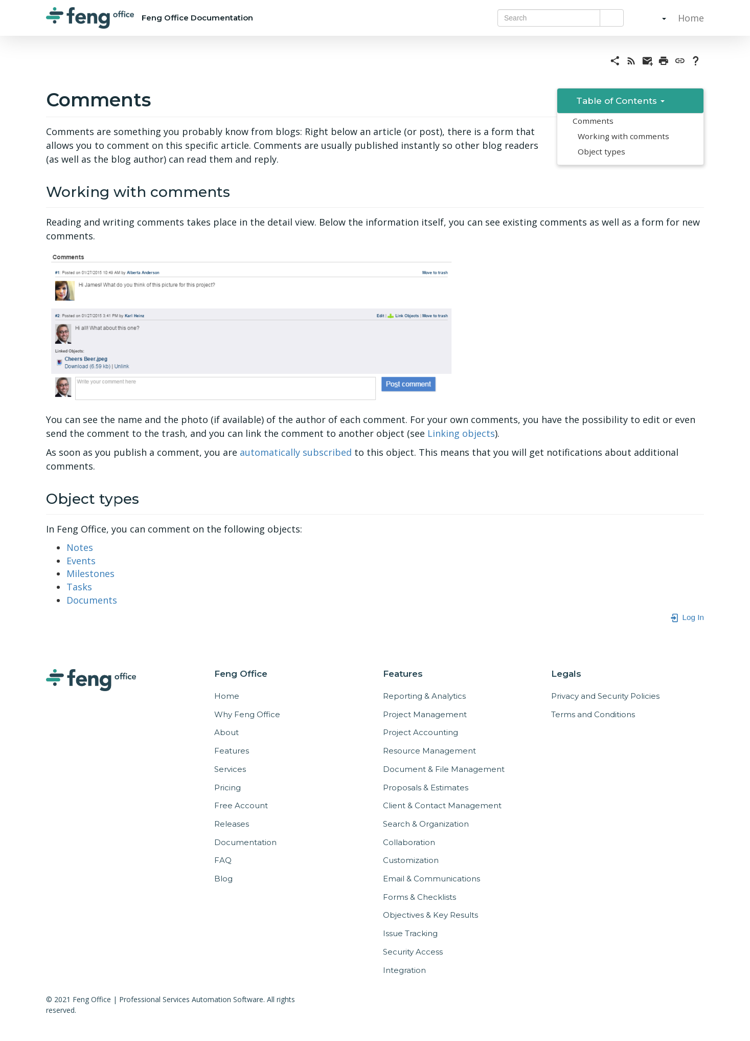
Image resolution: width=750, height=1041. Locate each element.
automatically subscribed (296, 452)
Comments (593, 121)
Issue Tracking (410, 933)
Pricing (227, 787)
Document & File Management (444, 769)
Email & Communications (431, 878)
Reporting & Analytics (424, 696)
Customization (411, 860)
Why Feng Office (247, 714)
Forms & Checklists (419, 897)
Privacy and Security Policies (605, 696)
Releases (231, 824)
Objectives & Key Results (430, 915)
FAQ (223, 860)
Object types (601, 151)
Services (230, 769)
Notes (79, 547)
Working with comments (623, 136)
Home (689, 18)
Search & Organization (426, 824)
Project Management (425, 714)
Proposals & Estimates (425, 787)
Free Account (241, 805)
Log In (687, 617)
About (226, 732)
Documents (91, 600)
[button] (654, 18)
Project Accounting (420, 732)
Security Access (413, 952)
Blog (223, 878)
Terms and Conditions (593, 714)
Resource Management (429, 751)
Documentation (245, 842)
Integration (404, 970)
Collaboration (409, 842)
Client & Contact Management (442, 805)
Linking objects (461, 433)
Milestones (90, 573)
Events (81, 561)
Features (231, 751)
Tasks (79, 587)
